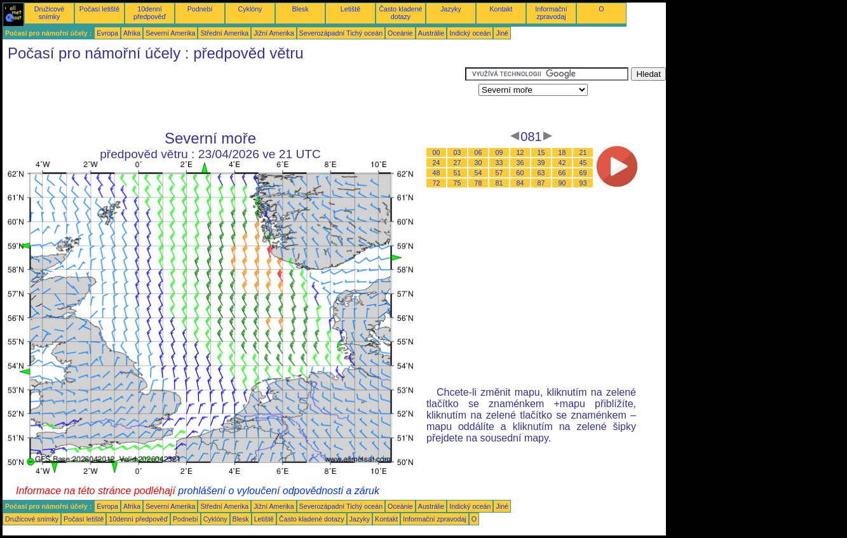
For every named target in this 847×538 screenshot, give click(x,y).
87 (541, 183)
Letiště (350, 9)
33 (499, 162)
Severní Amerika (170, 33)
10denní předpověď (149, 12)
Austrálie (431, 33)
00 (436, 152)
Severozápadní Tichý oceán (341, 33)
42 (562, 162)
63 (541, 173)
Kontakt (500, 9)
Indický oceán (470, 33)
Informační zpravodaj (551, 12)
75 (457, 183)
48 (436, 173)
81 (499, 183)
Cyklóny (250, 9)
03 (457, 152)
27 (457, 162)
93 (583, 183)
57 (499, 173)
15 (541, 152)
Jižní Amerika (274, 33)
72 (436, 183)
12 (520, 152)
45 (583, 162)
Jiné (502, 33)
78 (478, 183)
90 (562, 183)
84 (520, 183)
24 (436, 162)
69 (583, 173)
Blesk (300, 9)
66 (562, 173)
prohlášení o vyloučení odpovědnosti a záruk (278, 490)
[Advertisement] (234, 95)
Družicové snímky (49, 12)
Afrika (131, 33)
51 (457, 173)
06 (478, 152)
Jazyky (450, 9)
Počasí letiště (99, 9)
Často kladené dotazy (400, 12)
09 (499, 152)
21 (583, 152)
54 (478, 173)
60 (520, 173)
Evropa (107, 33)
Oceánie (400, 33)
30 (478, 162)
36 (520, 162)
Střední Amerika (224, 33)
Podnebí (200, 9)
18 (562, 152)
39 (541, 162)
